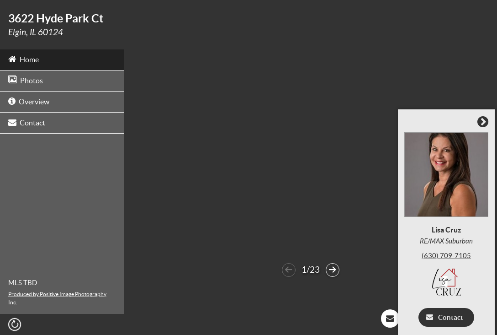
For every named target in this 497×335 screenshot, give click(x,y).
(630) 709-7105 (448, 255)
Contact (26, 122)
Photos (25, 80)
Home (23, 59)
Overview (28, 101)
